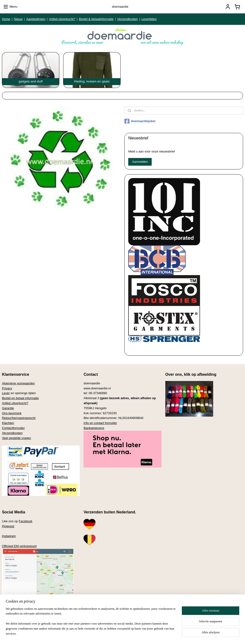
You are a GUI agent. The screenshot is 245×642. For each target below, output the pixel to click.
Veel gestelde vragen (16, 438)
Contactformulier (13, 428)
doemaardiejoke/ (140, 121)
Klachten (8, 423)
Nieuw (18, 19)
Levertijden (149, 19)
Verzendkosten (127, 19)
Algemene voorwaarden (18, 383)
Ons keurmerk (12, 413)
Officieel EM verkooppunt (19, 546)
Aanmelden (140, 161)
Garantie (8, 408)
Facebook (25, 521)
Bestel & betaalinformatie (96, 19)
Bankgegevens (94, 428)
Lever (6, 393)
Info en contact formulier (100, 423)
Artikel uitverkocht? (62, 19)
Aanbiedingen (35, 19)
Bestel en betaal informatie (20, 398)
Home (6, 19)
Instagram (9, 536)
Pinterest (8, 526)
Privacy (7, 388)
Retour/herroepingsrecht (18, 418)
